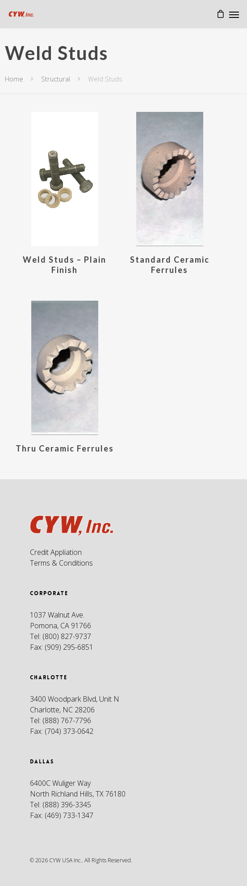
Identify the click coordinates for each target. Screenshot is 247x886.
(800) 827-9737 (66, 636)
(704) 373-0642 (69, 731)
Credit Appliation (56, 552)
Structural (55, 78)
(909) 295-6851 (69, 647)
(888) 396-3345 (66, 804)
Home (14, 78)
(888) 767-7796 (66, 720)
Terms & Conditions (61, 563)
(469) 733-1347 (69, 815)
